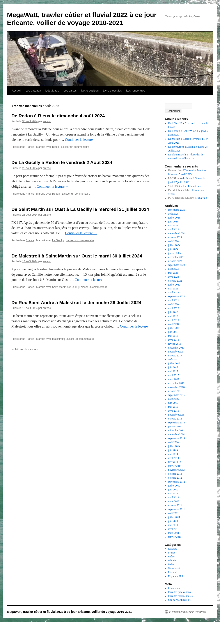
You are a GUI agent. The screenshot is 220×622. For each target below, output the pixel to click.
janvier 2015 (174, 426)
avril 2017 (173, 375)
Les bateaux (33, 90)
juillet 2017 (174, 363)
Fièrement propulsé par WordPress (187, 611)
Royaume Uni (175, 576)
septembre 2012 (176, 481)
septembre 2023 (176, 264)
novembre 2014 (176, 434)
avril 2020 (173, 308)
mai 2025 (173, 225)
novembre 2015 (176, 414)
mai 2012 (173, 493)
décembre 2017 (176, 347)
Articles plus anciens (25, 349)
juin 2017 (173, 367)
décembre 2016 (176, 383)
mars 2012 (173, 501)
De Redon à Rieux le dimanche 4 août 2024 (58, 115)
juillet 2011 (174, 517)
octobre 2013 (175, 473)
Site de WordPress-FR (180, 599)
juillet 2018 (174, 328)
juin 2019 (173, 312)
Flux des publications (179, 592)
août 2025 (173, 213)
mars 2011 (173, 532)
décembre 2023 (176, 257)
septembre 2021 (176, 296)
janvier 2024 (174, 253)
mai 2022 (173, 288)
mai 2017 (173, 371)
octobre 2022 (175, 280)
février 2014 (174, 461)
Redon (56, 193)
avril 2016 (173, 410)
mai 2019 (173, 316)
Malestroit (58, 338)
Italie (171, 564)
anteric (47, 121)
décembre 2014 (176, 430)
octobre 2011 (175, 505)
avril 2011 (173, 528)
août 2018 (173, 324)
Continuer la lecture (81, 139)
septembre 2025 (176, 209)
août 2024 (173, 241)
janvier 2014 (174, 465)
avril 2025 (173, 229)
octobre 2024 (175, 237)
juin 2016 (173, 402)
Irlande (172, 560)
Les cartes (70, 90)
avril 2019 (173, 320)
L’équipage (52, 90)
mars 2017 (173, 379)
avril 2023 (173, 276)
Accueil (16, 90)
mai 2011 (173, 525)
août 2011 (173, 513)
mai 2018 (173, 335)
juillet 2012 (174, 485)
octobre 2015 (175, 418)
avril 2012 (173, 497)
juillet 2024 (174, 245)
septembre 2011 (176, 509)
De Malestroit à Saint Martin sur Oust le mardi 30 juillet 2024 (76, 255)
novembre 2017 (176, 351)
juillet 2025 (174, 217)
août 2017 (173, 359)
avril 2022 (173, 292)
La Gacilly (58, 240)
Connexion (174, 588)
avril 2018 (173, 339)
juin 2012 (173, 489)
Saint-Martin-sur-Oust (64, 287)
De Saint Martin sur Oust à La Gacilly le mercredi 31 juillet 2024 (80, 209)
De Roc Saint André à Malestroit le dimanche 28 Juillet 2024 (76, 302)
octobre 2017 (175, 355)
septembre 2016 (176, 394)
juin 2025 (173, 221)
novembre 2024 (176, 233)
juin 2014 (173, 450)
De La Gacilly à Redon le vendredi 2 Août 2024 (61, 162)
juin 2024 (173, 249)
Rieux (55, 146)
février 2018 (174, 343)
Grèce (171, 556)
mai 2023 (173, 272)
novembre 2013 (176, 469)
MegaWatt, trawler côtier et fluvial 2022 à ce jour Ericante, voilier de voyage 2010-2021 (69, 611)
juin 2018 (173, 331)
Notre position (90, 90)
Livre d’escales (112, 90)
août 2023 (173, 268)
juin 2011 (173, 521)
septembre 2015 (176, 422)
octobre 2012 (175, 477)
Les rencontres (135, 90)
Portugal (172, 572)
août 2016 (173, 398)
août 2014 (173, 442)
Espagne (172, 548)
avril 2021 (173, 300)
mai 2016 (173, 406)
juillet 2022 (174, 284)
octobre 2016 (175, 391)
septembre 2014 (176, 438)
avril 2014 (173, 458)
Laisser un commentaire (75, 146)
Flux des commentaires (180, 595)
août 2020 (173, 304)
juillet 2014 (174, 446)
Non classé (174, 568)
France (30, 146)
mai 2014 (173, 454)
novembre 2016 (176, 387)
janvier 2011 (174, 536)
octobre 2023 (175, 261)
